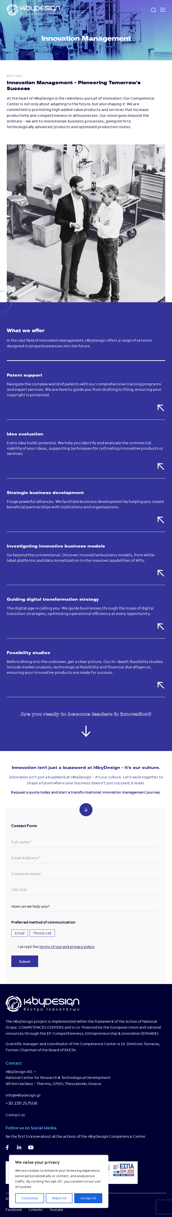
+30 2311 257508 (21, 1103)
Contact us (15, 1115)
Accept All (88, 1198)
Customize (29, 1198)
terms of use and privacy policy (67, 947)
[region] (58, 1181)
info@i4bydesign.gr (23, 1095)
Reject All (59, 1198)
